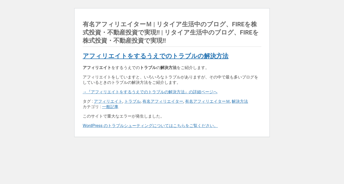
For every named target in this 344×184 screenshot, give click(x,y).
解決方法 (240, 101)
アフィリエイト (108, 101)
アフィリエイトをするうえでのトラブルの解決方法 (155, 56)
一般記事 (110, 106)
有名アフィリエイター (162, 101)
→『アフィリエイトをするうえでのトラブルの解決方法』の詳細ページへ (150, 91)
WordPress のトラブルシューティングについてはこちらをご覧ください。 (150, 125)
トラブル (132, 101)
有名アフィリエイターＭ (207, 101)
